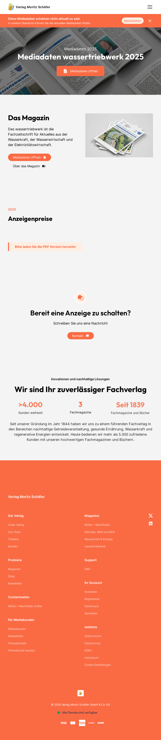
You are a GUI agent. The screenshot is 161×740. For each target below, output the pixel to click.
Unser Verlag (16, 524)
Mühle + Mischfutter (97, 524)
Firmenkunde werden (21, 650)
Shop (11, 576)
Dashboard (92, 606)
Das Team (14, 532)
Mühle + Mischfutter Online (25, 606)
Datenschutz (93, 643)
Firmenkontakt (17, 643)
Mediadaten (132, 21)
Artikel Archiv (93, 636)
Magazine (14, 569)
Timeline (13, 539)
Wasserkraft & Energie (99, 539)
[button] (149, 7)
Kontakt (13, 546)
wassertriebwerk (95, 546)
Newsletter (15, 583)
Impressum (92, 657)
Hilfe (87, 569)
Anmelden (91, 591)
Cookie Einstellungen (98, 664)
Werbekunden (17, 628)
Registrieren (92, 599)
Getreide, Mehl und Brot (100, 532)
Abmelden (91, 613)
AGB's (88, 650)
